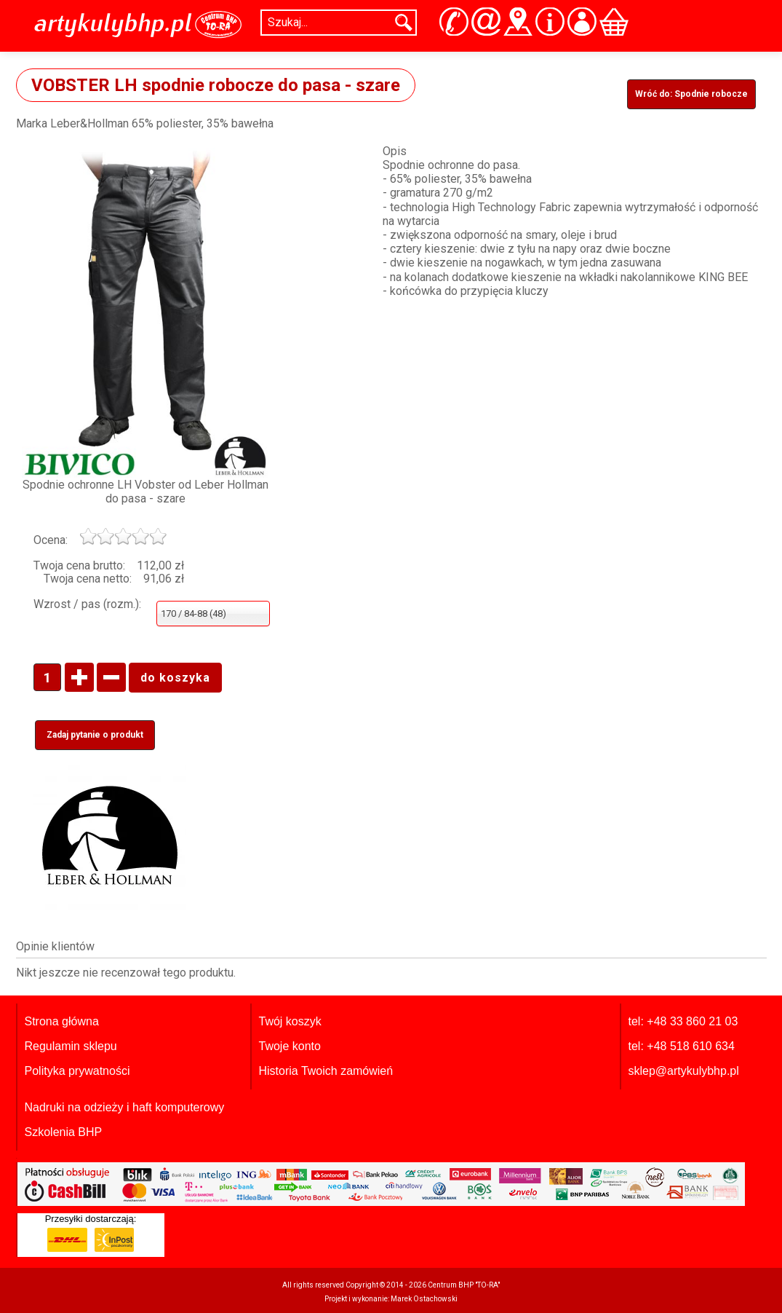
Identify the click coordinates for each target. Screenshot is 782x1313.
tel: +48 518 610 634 (682, 1046)
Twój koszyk (290, 1021)
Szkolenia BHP (64, 1132)
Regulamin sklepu (71, 1046)
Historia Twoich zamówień (326, 1071)
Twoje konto (290, 1046)
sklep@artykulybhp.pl (684, 1071)
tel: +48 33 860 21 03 (683, 1021)
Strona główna (62, 1021)
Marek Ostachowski (424, 1299)
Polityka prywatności (77, 1071)
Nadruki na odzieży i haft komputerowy (125, 1107)
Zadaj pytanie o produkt (95, 735)
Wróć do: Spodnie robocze (691, 94)
